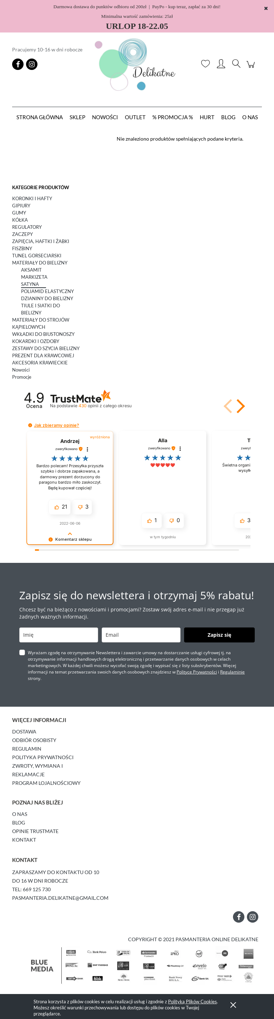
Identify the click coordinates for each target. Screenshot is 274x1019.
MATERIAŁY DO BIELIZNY (39, 263)
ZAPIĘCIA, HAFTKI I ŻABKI (40, 241)
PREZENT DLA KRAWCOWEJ (43, 355)
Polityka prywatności (42, 757)
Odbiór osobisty (34, 740)
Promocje (21, 377)
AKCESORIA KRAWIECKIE (40, 362)
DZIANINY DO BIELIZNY (47, 298)
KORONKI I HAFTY (32, 198)
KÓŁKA (20, 220)
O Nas (19, 814)
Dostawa (24, 731)
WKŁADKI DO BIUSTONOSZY (43, 334)
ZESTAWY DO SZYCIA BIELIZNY (46, 348)
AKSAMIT (31, 270)
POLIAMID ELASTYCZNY (47, 291)
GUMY (19, 213)
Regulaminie (232, 672)
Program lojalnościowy (46, 783)
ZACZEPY (22, 234)
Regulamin (26, 749)
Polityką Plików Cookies (192, 1001)
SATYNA (30, 284)
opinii (105, 405)
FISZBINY (22, 248)
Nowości (21, 370)
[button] (239, 406)
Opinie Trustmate (35, 831)
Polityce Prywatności (197, 672)
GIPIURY (21, 205)
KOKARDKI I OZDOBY (35, 341)
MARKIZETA (34, 277)
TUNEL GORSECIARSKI (36, 255)
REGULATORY (27, 227)
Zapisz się (219, 634)
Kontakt (24, 840)
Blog (18, 822)
